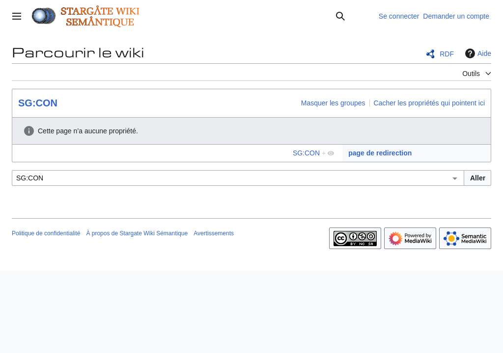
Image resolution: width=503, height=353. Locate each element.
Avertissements (214, 233)
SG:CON (37, 103)
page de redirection (380, 153)
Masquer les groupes (333, 103)
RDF (447, 54)
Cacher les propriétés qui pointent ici (429, 103)
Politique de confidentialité (46, 233)
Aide (477, 53)
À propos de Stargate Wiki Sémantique (137, 233)
